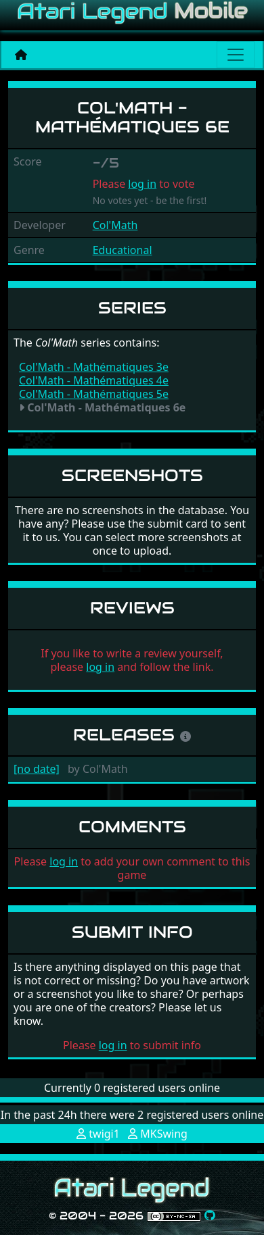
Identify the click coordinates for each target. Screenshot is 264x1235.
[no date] (37, 768)
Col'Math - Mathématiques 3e (94, 366)
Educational (122, 250)
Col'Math (115, 225)
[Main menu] (236, 54)
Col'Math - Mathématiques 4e (94, 380)
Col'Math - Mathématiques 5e (94, 393)
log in (142, 183)
